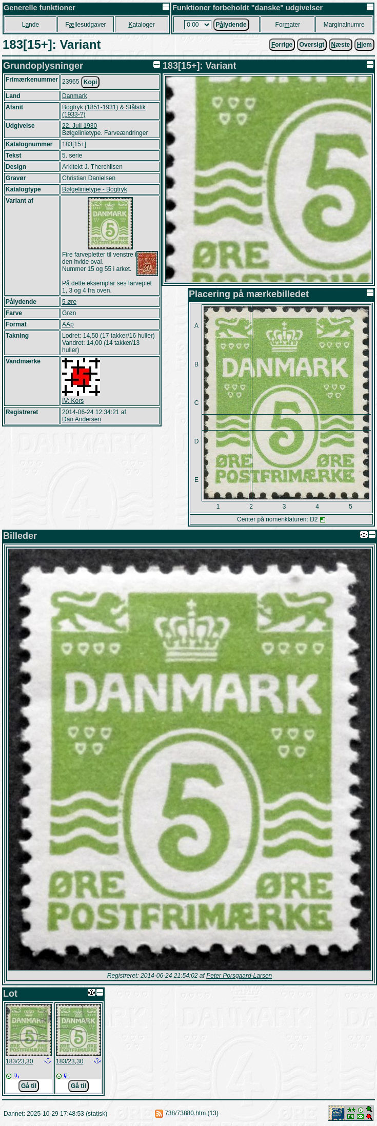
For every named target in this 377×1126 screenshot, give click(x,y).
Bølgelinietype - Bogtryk (94, 189)
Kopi (90, 82)
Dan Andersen (81, 419)
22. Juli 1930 (79, 125)
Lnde (30, 24)
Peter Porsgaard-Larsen (239, 975)
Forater (288, 24)
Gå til (28, 1086)
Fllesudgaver (85, 24)
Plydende (231, 24)
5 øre (69, 301)
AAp (68, 324)
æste (340, 44)
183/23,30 (19, 1061)
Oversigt (312, 44)
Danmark (74, 96)
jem (364, 44)
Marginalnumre (344, 24)
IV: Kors (73, 400)
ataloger (141, 24)
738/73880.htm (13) (192, 1113)
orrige (281, 44)
